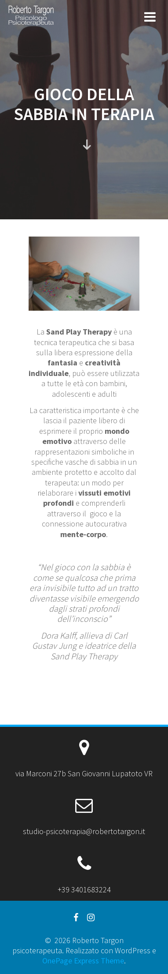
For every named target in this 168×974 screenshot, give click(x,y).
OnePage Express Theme (83, 960)
